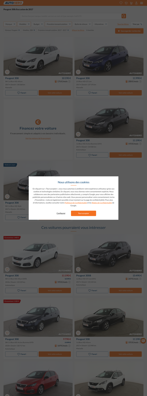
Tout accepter (83, 213)
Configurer (61, 213)
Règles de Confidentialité (102, 203)
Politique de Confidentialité (76, 203)
